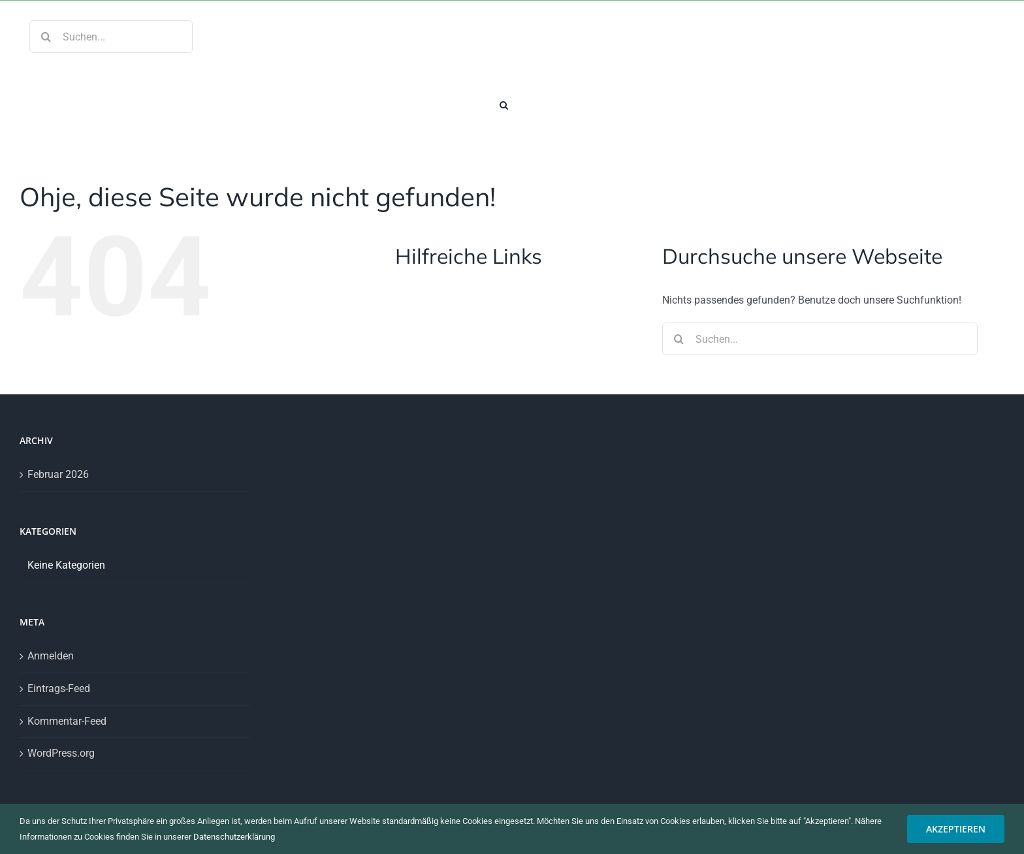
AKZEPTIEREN (955, 829)
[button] (504, 103)
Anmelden (50, 656)
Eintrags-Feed (58, 688)
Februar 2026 (58, 474)
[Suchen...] (111, 36)
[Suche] (45, 36)
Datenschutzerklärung (234, 837)
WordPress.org (61, 753)
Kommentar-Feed (66, 721)
